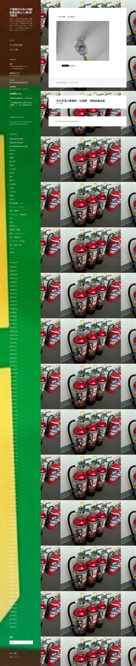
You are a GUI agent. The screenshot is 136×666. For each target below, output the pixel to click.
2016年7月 (13, 627)
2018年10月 (14, 551)
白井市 (12, 173)
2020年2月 (13, 491)
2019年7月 (13, 517)
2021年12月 (14, 411)
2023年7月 (13, 347)
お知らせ (13, 150)
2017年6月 (13, 608)
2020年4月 (13, 483)
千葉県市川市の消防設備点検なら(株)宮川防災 (21, 12)
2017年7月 (13, 604)
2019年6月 (13, 521)
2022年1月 (13, 407)
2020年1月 (13, 494)
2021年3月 (13, 441)
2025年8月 (13, 282)
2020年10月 (14, 460)
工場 (11, 218)
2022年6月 (13, 388)
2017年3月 (13, 616)
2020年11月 (14, 456)
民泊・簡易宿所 (15, 237)
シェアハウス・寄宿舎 (17, 241)
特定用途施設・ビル (16, 203)
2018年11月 (14, 547)
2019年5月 (13, 525)
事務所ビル (13, 226)
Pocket (72, 65)
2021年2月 (13, 445)
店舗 (11, 222)
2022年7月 (13, 384)
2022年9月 (13, 377)
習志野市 (13, 184)
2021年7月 (13, 426)
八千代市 (13, 169)
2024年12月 (14, 309)
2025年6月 (13, 290)
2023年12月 (14, 331)
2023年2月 (13, 362)
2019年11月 (14, 502)
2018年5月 (13, 570)
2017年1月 (13, 623)
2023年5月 (13, 350)
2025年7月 (13, 286)
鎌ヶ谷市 (13, 161)
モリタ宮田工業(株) (16, 45)
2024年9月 (13, 312)
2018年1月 (13, 581)
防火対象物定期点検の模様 (19, 146)
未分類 (12, 252)
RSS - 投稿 (13, 653)
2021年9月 (13, 422)
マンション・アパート (17, 207)
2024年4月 (13, 324)
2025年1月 (13, 305)
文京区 (12, 199)
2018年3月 (13, 574)
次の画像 (71, 17)
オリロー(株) (14, 49)
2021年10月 (14, 419)
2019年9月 (13, 509)
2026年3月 (13, 267)
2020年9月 (13, 464)
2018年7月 (13, 563)
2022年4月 (13, 396)
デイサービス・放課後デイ (19, 215)
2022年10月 (14, 373)
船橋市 (12, 158)
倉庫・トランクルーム (17, 233)
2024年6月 (13, 320)
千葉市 (12, 188)
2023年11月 (14, 335)
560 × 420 (74, 82)
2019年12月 (14, 498)
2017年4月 (13, 612)
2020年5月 (13, 479)
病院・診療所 (14, 211)
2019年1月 (13, 540)
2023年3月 (13, 358)
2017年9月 (13, 597)
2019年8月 (13, 513)
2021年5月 (13, 434)
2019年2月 (13, 536)
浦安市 (12, 180)
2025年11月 (14, 278)
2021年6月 (13, 430)
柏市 (11, 177)
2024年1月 (13, 328)
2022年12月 (14, 369)
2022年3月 (13, 400)
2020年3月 (13, 487)
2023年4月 (13, 354)
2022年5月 (13, 392)
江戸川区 (13, 192)
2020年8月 (13, 468)
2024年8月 (13, 316)
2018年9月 (13, 555)
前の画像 (62, 17)
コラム (12, 249)
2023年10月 (14, 339)
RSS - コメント (15, 657)
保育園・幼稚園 (15, 230)
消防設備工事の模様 (16, 143)
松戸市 (12, 165)
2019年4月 (13, 528)
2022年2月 (13, 403)
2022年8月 (13, 381)
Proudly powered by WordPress (67, 121)
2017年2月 (13, 619)
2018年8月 (13, 559)
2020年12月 (14, 453)
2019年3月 (13, 532)
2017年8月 (13, 600)
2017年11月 (14, 589)
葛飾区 (12, 196)
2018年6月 (13, 566)
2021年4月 (13, 437)
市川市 (12, 154)
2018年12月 (14, 544)
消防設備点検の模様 (16, 139)
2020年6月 (13, 475)
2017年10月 (14, 593)
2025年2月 (13, 301)
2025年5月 (13, 294)
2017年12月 (14, 585)
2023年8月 (13, 343)
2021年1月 (13, 449)
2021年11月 (14, 415)
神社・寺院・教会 (16, 245)
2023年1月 (13, 365)
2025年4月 (13, 297)
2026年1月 (13, 271)
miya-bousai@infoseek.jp (19, 82)
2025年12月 (14, 275)
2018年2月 (13, 578)
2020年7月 (13, 472)
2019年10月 (14, 506)
